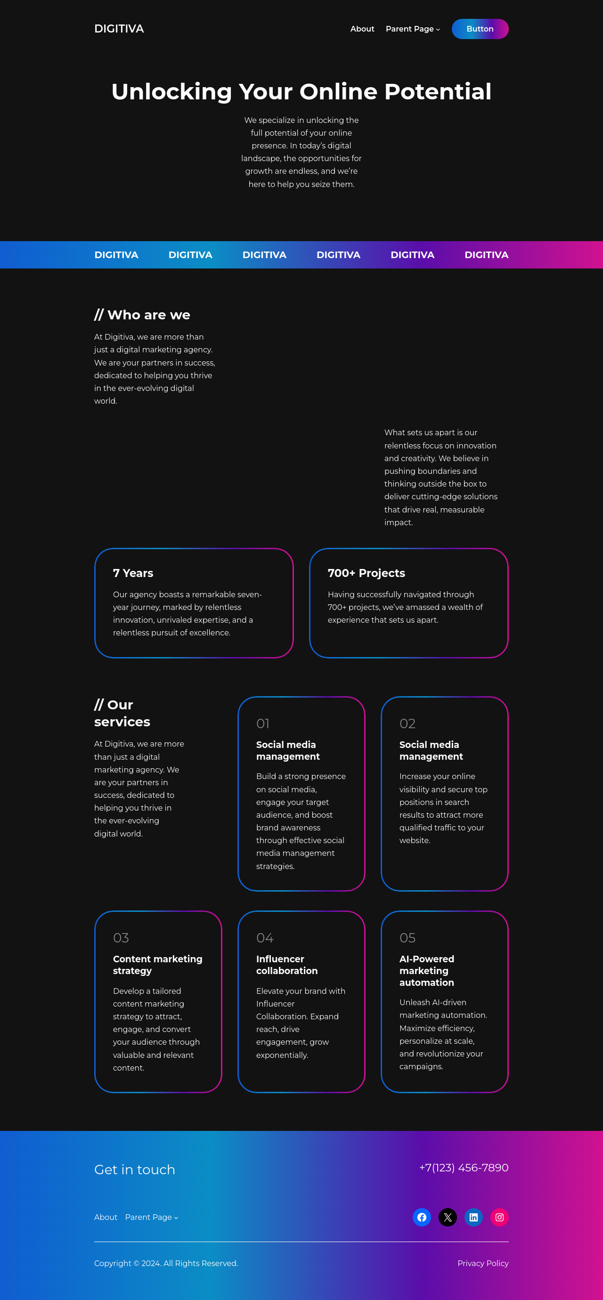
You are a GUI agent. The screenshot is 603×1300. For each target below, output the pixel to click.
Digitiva (119, 28)
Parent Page (410, 28)
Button (480, 28)
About (362, 28)
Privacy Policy (483, 1263)
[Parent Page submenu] (438, 29)
